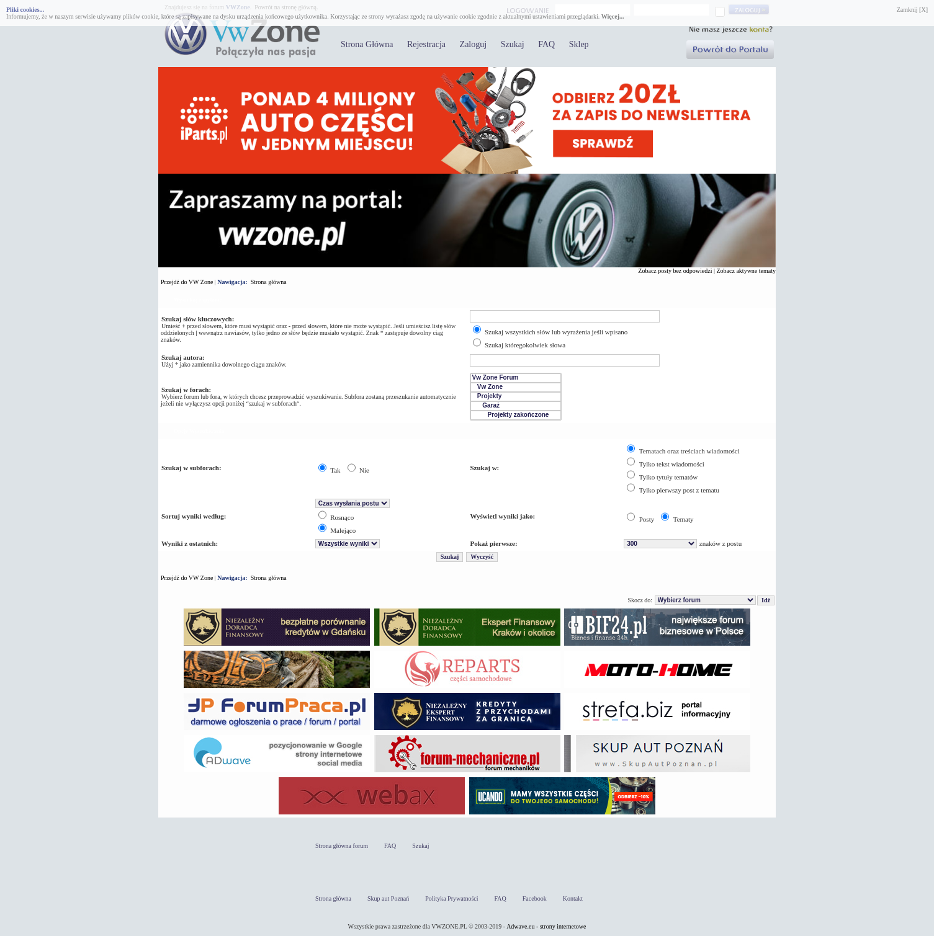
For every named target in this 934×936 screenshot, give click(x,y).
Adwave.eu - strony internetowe (546, 926)
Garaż (515, 406)
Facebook (535, 898)
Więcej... (612, 16)
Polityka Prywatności (451, 898)
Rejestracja (426, 44)
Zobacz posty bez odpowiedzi (675, 270)
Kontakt (573, 898)
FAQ (546, 44)
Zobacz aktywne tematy (746, 270)
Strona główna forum (341, 845)
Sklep (579, 44)
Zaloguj (473, 44)
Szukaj (512, 44)
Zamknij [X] (912, 9)
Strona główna (269, 282)
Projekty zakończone (515, 415)
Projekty (515, 396)
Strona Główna (367, 44)
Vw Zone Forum (515, 378)
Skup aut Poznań (388, 898)
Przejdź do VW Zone (187, 282)
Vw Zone (515, 387)
